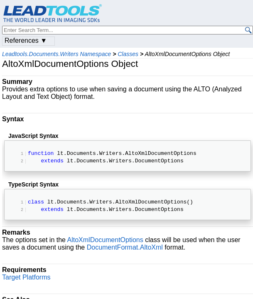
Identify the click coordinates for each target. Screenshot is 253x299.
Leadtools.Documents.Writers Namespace (56, 54)
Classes (128, 54)
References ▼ (26, 40)
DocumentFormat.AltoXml (125, 248)
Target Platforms (26, 278)
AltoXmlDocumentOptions (105, 241)
